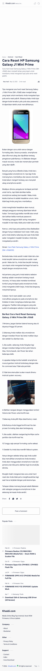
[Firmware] (17, 548)
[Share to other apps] (20, 499)
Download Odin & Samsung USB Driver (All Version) (21, 598)
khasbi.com (10, 3)
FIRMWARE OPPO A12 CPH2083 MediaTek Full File (22, 577)
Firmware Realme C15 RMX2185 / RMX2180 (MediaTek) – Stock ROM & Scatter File (20, 553)
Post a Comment (21, 511)
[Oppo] (23, 561)
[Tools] (21, 594)
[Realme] (23, 548)
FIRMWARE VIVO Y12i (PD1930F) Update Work (21, 588)
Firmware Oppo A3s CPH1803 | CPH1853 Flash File (21, 566)
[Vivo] (22, 583)
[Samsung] (16, 594)
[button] (35, 3)
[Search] (38, 3)
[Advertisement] (21, 30)
